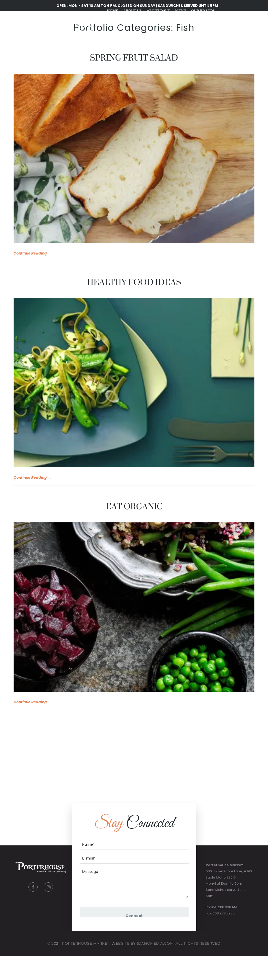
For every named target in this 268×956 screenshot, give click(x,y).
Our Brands (203, 11)
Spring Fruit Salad (134, 58)
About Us (132, 11)
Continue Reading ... (32, 253)
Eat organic (134, 507)
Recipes (147, 36)
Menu (180, 11)
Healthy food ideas (134, 282)
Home (112, 11)
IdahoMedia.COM (155, 943)
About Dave (158, 11)
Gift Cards (171, 36)
